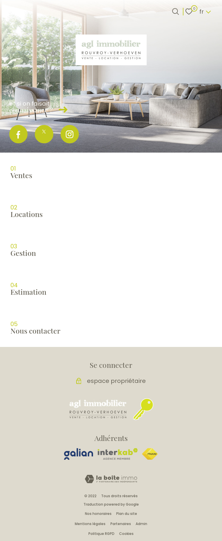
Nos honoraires (98, 513)
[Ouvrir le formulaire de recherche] (175, 11)
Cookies (126, 533)
